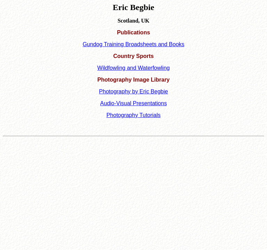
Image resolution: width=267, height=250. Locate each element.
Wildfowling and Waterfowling (133, 68)
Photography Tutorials (133, 115)
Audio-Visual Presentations (133, 103)
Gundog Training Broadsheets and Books (134, 44)
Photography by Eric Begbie (133, 91)
